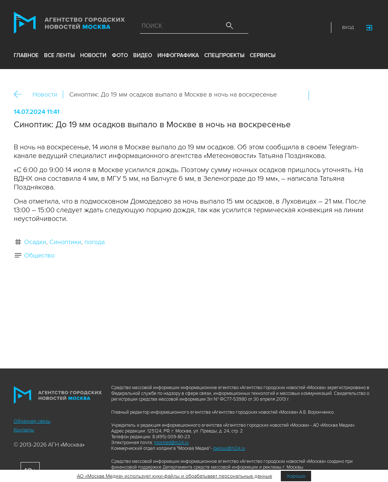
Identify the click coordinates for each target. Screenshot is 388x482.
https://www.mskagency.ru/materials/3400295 (366, 95)
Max (255, 27)
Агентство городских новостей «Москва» (69, 24)
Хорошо (296, 476)
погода (94, 242)
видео (142, 55)
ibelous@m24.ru (229, 448)
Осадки (35, 242)
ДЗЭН (271, 27)
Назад (20, 94)
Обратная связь (32, 421)
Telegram (303, 27)
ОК (335, 95)
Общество (39, 255)
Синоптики (65, 242)
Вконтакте (319, 95)
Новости (44, 94)
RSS (319, 27)
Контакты (24, 430)
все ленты (59, 55)
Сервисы (262, 55)
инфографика (178, 55)
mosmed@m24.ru (171, 442)
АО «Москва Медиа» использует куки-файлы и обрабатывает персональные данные (174, 476)
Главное (26, 55)
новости (93, 55)
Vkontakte (287, 27)
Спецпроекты (224, 55)
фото (120, 55)
